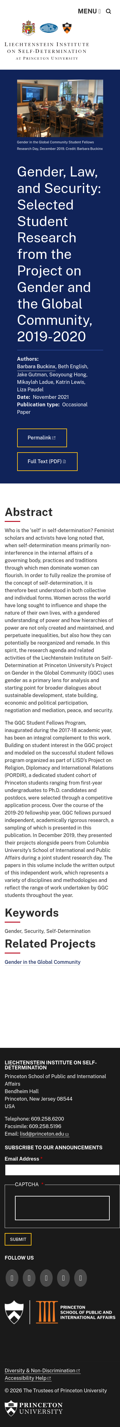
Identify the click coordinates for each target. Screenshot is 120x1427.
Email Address (22, 1159)
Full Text (47, 461)
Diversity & (43, 1371)
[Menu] (89, 11)
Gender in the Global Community (42, 962)
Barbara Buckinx (36, 366)
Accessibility (28, 1378)
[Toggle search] (108, 11)
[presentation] (62, 1208)
